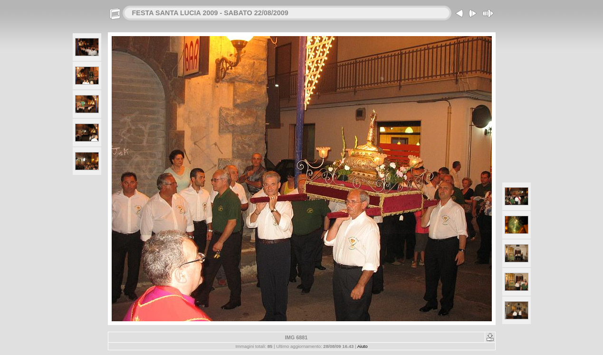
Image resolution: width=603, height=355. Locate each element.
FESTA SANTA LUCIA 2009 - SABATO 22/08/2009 (210, 13)
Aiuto (362, 346)
